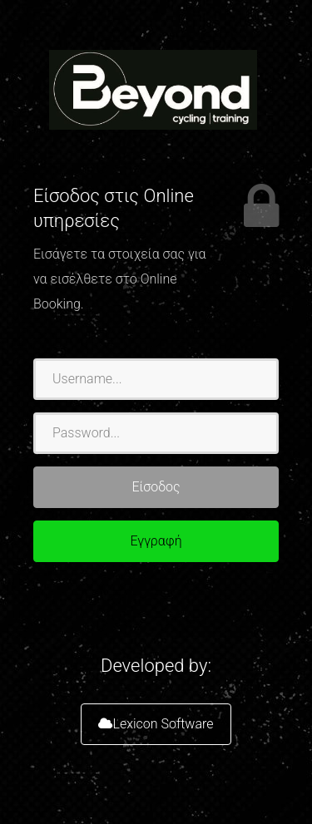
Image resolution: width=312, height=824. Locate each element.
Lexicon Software (155, 724)
